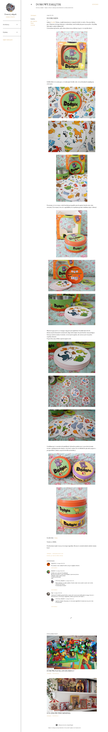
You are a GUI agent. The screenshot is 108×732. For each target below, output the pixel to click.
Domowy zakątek (48, 4)
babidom (53, 571)
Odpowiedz (54, 567)
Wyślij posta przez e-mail (57, 553)
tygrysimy (53, 563)
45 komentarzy (55, 673)
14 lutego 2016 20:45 (69, 580)
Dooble (53, 22)
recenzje (33, 25)
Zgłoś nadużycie (7, 39)
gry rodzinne (34, 21)
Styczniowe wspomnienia (58, 713)
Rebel (32, 23)
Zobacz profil (10, 17)
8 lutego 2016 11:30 (61, 563)
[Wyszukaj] (95, 4)
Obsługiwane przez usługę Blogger (64, 725)
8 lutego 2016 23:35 (60, 570)
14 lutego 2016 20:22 (69, 598)
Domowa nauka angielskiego (60, 671)
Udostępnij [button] (33, 15)
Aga (52, 593)
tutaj (56, 538)
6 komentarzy (55, 715)
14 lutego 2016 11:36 (58, 592)
